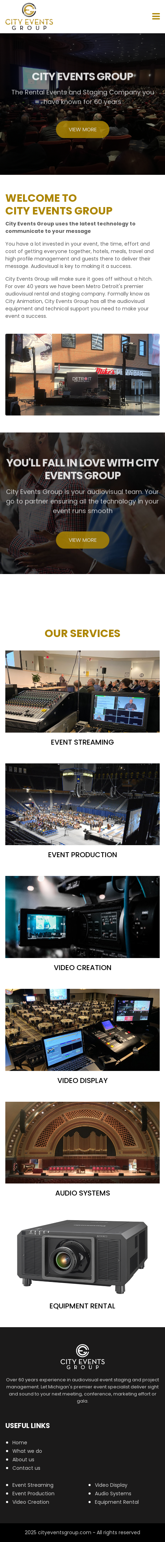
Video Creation (30, 1502)
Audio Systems (113, 1493)
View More (83, 131)
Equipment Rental (117, 1502)
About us (23, 1459)
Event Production (33, 1493)
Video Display (111, 1485)
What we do (27, 1451)
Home (19, 1442)
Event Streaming (32, 1485)
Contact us (26, 1468)
